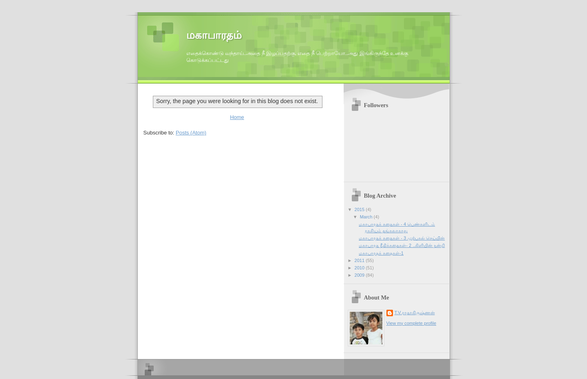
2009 (360, 275)
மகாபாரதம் (214, 35)
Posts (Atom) (191, 133)
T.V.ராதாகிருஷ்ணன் (415, 312)
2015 (360, 209)
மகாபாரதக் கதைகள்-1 (381, 253)
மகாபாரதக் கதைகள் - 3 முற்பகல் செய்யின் (402, 238)
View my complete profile (411, 323)
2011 (360, 260)
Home (237, 117)
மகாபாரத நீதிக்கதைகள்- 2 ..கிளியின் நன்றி (402, 245)
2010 (360, 267)
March (367, 216)
